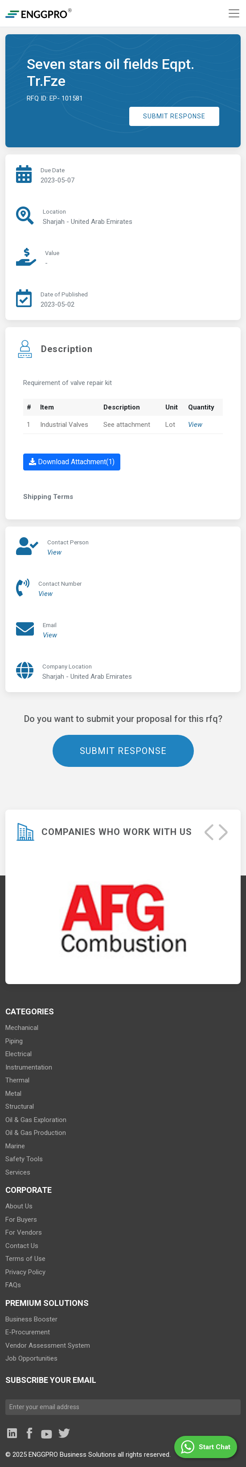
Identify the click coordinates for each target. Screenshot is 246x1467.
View (195, 425)
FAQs (13, 1285)
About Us (19, 1206)
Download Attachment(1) (72, 462)
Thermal (17, 1080)
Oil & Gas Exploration (35, 1120)
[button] (205, 1447)
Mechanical (21, 1028)
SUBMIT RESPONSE (174, 116)
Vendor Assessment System (47, 1345)
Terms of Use (25, 1259)
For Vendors (23, 1232)
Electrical (18, 1054)
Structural (19, 1106)
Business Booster (31, 1319)
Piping (14, 1041)
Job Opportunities (31, 1358)
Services (17, 1172)
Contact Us (21, 1246)
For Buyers (21, 1220)
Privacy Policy (25, 1272)
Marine (15, 1146)
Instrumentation (28, 1067)
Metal (13, 1094)
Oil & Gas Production (35, 1133)
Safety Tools (24, 1159)
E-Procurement (27, 1332)
